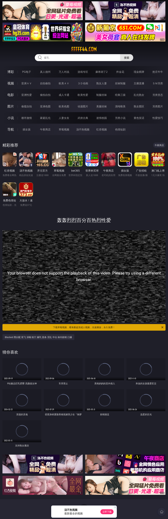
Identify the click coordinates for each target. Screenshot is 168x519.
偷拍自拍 (45, 95)
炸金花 (120, 72)
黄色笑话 (139, 118)
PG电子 (26, 72)
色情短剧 (120, 129)
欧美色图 (64, 106)
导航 (10, 129)
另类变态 (157, 95)
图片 (10, 106)
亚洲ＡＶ (26, 83)
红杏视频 (101, 129)
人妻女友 (64, 118)
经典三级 (120, 95)
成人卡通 (64, 95)
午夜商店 (45, 129)
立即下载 (107, 511)
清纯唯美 (120, 106)
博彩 (10, 71)
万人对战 (64, 72)
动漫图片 (83, 106)
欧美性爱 (83, 95)
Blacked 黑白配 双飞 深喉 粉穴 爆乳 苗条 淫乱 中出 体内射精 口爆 (38, 337)
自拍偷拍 (45, 83)
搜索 (126, 57)
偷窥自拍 (26, 106)
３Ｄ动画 (83, 83)
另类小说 (120, 118)
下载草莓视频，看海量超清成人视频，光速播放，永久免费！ (108, 327)
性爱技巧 (157, 118)
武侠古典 (83, 118)
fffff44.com (84, 49)
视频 (10, 83)
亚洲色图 (45, 106)
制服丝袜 (101, 95)
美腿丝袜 (101, 106)
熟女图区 (139, 106)
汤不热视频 (82, 129)
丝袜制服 (120, 83)
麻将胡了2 (101, 72)
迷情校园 (101, 118)
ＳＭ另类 (157, 83)
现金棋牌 (139, 72)
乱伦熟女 (139, 95)
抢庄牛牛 (157, 72)
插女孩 (27, 129)
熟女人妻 (101, 83)
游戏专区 (83, 72)
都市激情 (26, 118)
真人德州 (45, 72)
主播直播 (139, 83)
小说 (10, 118)
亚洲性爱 (26, 95)
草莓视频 (64, 129)
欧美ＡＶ (64, 83)
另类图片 (157, 106)
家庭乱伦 (45, 118)
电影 (10, 95)
